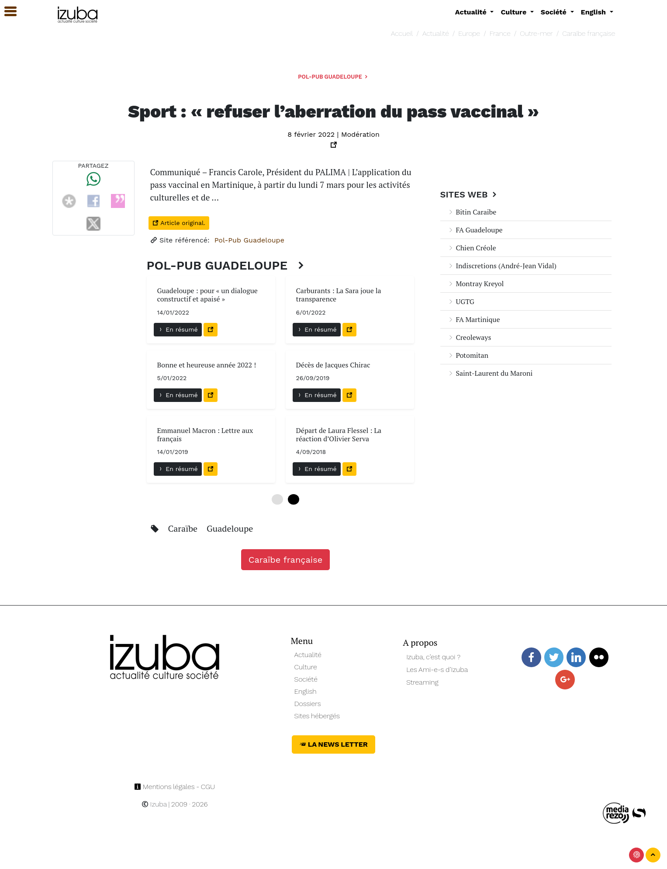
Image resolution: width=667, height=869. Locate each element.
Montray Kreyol (475, 283)
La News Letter (333, 744)
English (305, 691)
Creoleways (469, 337)
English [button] (594, 12)
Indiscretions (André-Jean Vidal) (502, 265)
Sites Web (469, 194)
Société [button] (555, 12)
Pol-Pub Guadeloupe (333, 76)
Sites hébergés (317, 716)
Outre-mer (536, 33)
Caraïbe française (588, 33)
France (500, 33)
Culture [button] (514, 12)
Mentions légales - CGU (174, 786)
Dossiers (307, 703)
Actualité (435, 33)
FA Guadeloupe (475, 230)
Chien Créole (471, 248)
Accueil (402, 33)
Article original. (178, 222)
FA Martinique (473, 319)
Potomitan (468, 355)
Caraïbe (184, 528)
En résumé (178, 329)
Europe (469, 33)
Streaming (422, 682)
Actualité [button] (472, 12)
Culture (305, 667)
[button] (6, 11)
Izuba (154, 804)
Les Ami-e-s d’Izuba (437, 669)
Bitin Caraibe (472, 212)
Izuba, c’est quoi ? (433, 657)
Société (306, 679)
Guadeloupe (230, 528)
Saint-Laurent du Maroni (490, 373)
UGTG (460, 301)
